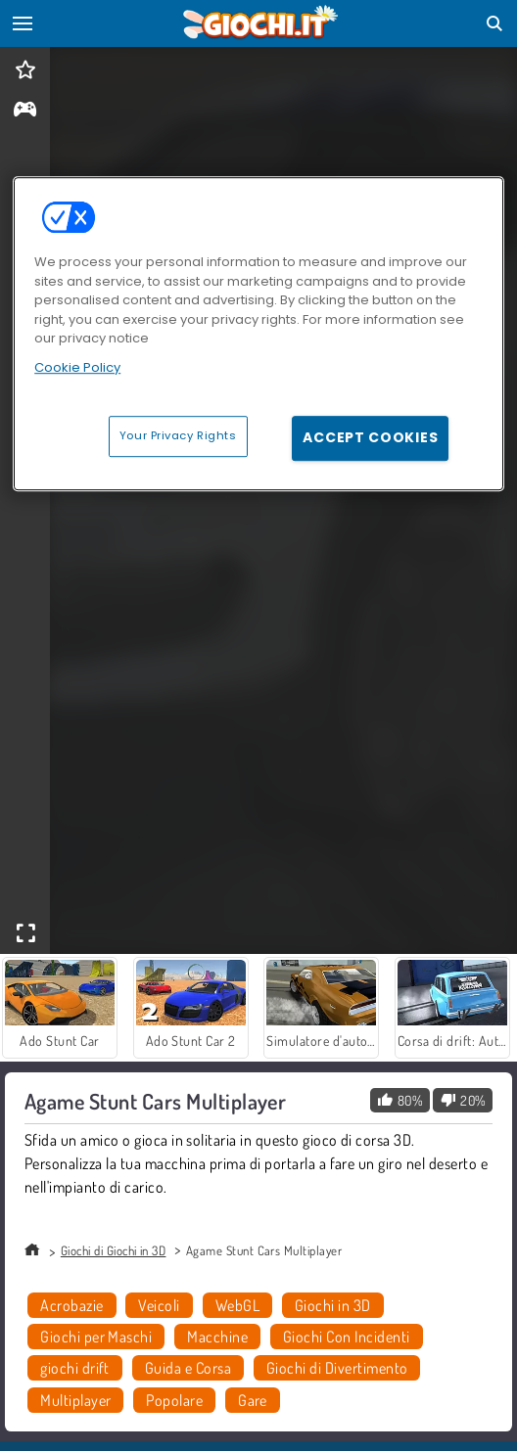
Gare (252, 1400)
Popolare (174, 1400)
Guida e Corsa (188, 1368)
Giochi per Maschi (96, 1336)
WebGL (237, 1305)
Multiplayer (75, 1400)
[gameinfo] (25, 111)
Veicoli (158, 1305)
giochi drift (75, 1368)
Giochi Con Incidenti (346, 1336)
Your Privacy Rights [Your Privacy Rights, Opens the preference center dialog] (178, 436)
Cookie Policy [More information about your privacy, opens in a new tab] (77, 367)
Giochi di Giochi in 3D (113, 1250)
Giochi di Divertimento (337, 1368)
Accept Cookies (370, 438)
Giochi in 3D (333, 1305)
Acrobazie (71, 1305)
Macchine (217, 1336)
